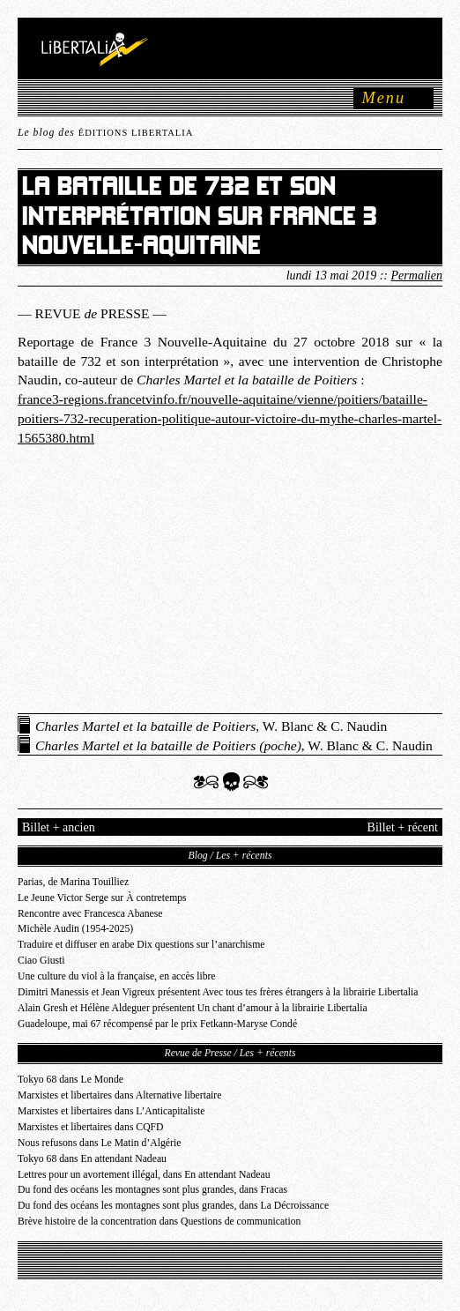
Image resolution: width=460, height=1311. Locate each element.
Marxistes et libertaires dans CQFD (91, 1127)
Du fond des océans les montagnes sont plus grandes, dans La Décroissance (173, 1205)
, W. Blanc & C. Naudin (211, 726)
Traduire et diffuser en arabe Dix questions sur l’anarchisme (141, 944)
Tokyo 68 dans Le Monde (70, 1079)
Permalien (416, 275)
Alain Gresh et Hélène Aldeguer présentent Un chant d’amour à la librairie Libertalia (192, 1008)
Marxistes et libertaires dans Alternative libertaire (119, 1095)
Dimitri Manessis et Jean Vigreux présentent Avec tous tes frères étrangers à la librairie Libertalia (218, 992)
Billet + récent (402, 827)
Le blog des (105, 132)
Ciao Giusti (41, 960)
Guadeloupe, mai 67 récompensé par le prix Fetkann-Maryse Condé (157, 1024)
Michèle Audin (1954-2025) (75, 929)
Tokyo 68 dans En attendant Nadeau (92, 1159)
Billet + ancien (58, 827)
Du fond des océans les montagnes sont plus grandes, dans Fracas (152, 1190)
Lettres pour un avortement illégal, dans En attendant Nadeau (144, 1175)
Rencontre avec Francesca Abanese (90, 914)
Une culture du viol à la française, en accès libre (117, 976)
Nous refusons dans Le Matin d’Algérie (99, 1143)
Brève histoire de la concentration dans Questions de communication (159, 1221)
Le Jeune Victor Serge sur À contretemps (102, 898)
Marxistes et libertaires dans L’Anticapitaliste (111, 1111)
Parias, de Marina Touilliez (73, 882)
